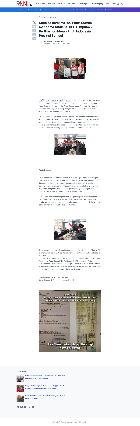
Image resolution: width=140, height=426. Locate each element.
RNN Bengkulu (83, 4)
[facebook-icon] (18, 407)
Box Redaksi (111, 4)
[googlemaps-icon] (33, 407)
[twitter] (34, 30)
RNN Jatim (72, 4)
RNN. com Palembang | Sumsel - (56, 100)
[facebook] (34, 26)
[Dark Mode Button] (118, 4)
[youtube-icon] (25, 407)
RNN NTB (61, 4)
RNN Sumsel (40, 4)
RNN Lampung (97, 4)
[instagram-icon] (21, 407)
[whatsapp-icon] (29, 407)
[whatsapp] (34, 34)
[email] (34, 38)
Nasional (51, 4)
